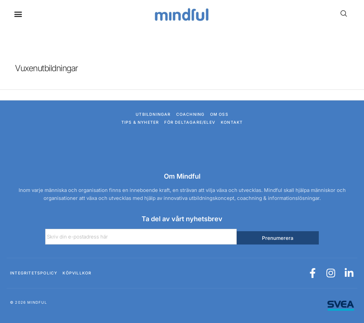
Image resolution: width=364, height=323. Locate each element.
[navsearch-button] (340, 14)
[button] (18, 14)
